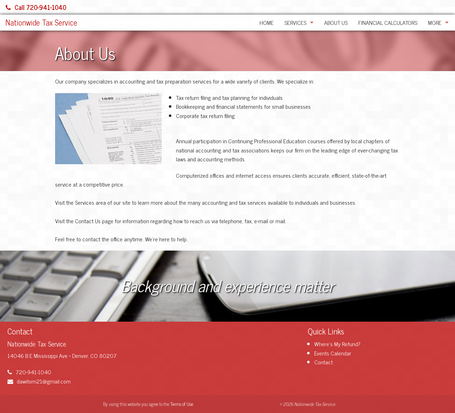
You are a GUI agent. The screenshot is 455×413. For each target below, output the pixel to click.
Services (295, 22)
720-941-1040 (29, 371)
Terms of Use (181, 404)
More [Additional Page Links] (434, 22)
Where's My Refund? (337, 343)
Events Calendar (332, 353)
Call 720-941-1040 (36, 7)
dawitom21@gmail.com (39, 381)
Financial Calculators (387, 22)
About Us (336, 22)
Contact (323, 361)
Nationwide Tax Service (41, 22)
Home (266, 22)
